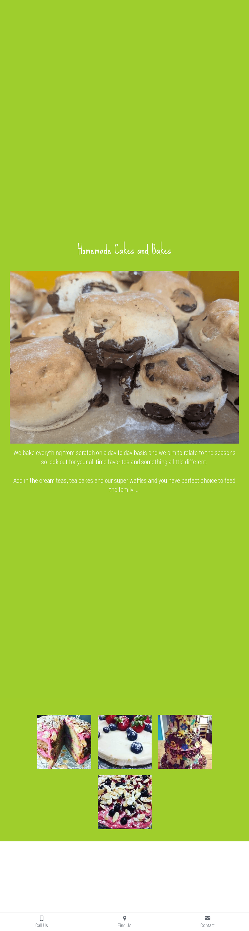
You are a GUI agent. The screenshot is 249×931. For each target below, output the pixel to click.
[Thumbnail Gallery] (64, 742)
